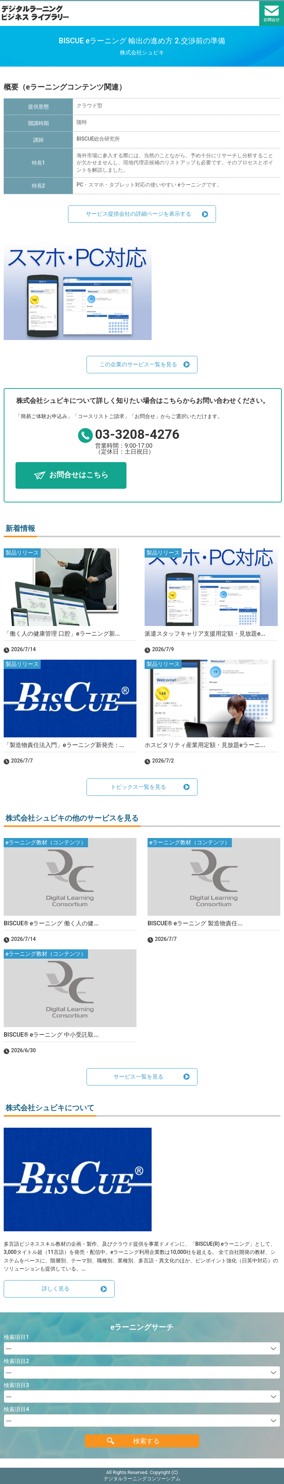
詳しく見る (56, 1288)
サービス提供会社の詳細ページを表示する (138, 214)
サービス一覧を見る (138, 1076)
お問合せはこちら (78, 474)
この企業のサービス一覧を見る (138, 364)
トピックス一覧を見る (138, 787)
